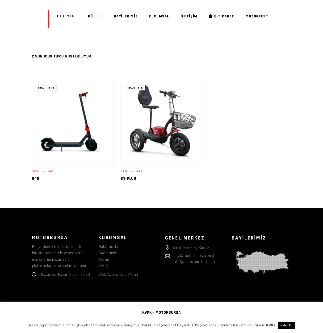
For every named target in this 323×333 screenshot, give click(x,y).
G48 (35, 178)
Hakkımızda (108, 246)
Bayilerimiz (107, 253)
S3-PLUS (128, 178)
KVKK (103, 266)
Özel (35, 172)
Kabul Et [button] (286, 325)
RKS (51, 172)
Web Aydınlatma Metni (118, 274)
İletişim (104, 259)
